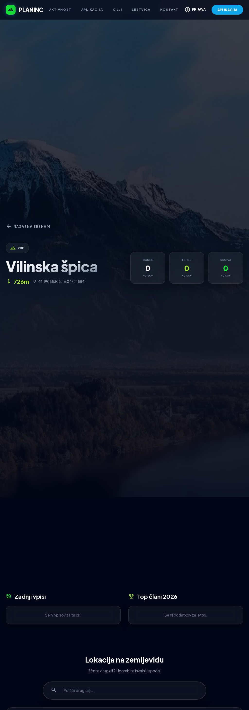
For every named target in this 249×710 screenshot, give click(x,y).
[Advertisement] (124, 547)
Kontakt (169, 9)
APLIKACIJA (227, 10)
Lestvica (141, 9)
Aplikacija (92, 9)
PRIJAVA (195, 10)
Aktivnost (60, 9)
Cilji (117, 9)
